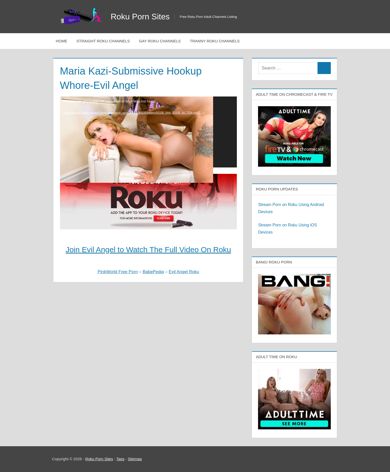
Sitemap (135, 459)
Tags (120, 459)
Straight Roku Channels (103, 41)
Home (61, 41)
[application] (148, 131)
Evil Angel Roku (184, 271)
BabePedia (153, 271)
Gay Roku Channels (160, 41)
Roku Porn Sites (140, 16)
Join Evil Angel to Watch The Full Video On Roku (148, 249)
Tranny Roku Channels (215, 41)
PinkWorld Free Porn (118, 271)
